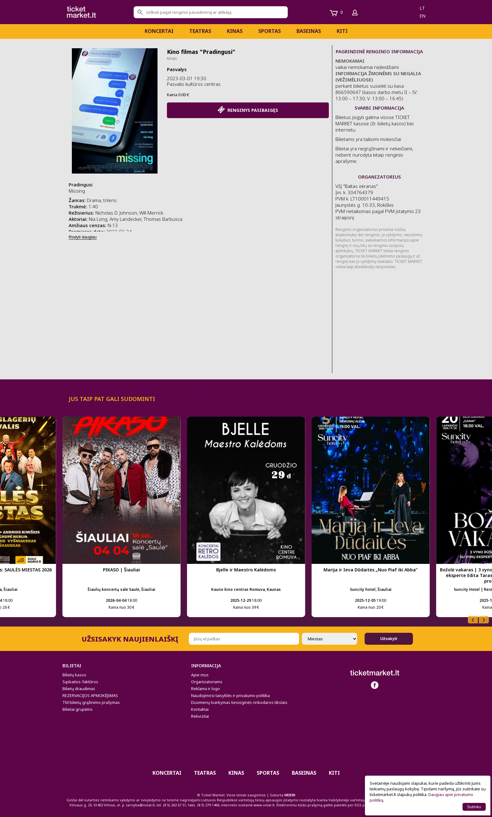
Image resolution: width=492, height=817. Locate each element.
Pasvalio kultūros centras (194, 84)
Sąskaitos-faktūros (80, 681)
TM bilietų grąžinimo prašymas (91, 702)
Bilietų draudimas (78, 688)
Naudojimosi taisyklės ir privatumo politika (230, 695)
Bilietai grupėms (77, 709)
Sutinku (474, 806)
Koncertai (159, 31)
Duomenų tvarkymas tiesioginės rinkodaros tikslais (239, 702)
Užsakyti (388, 638)
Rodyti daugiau (83, 237)
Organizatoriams (206, 681)
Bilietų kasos (74, 675)
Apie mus (200, 675)
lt (422, 8)
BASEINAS (309, 31)
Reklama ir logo (205, 688)
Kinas (235, 31)
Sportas (269, 31)
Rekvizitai (200, 716)
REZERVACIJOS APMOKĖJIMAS (90, 695)
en (422, 16)
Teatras (200, 31)
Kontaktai (200, 709)
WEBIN (289, 795)
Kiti (342, 31)
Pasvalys (177, 69)
